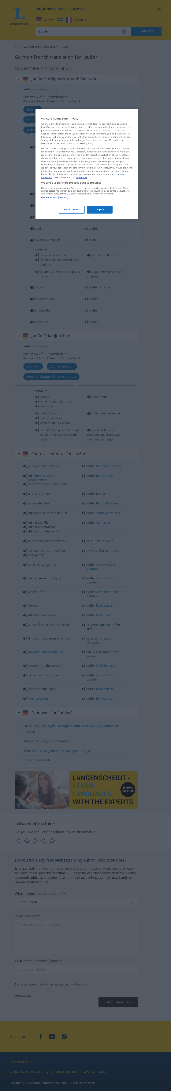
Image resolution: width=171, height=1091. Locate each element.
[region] (86, 164)
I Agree (99, 209)
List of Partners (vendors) (54, 197)
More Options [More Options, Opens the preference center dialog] (72, 209)
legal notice (81, 177)
